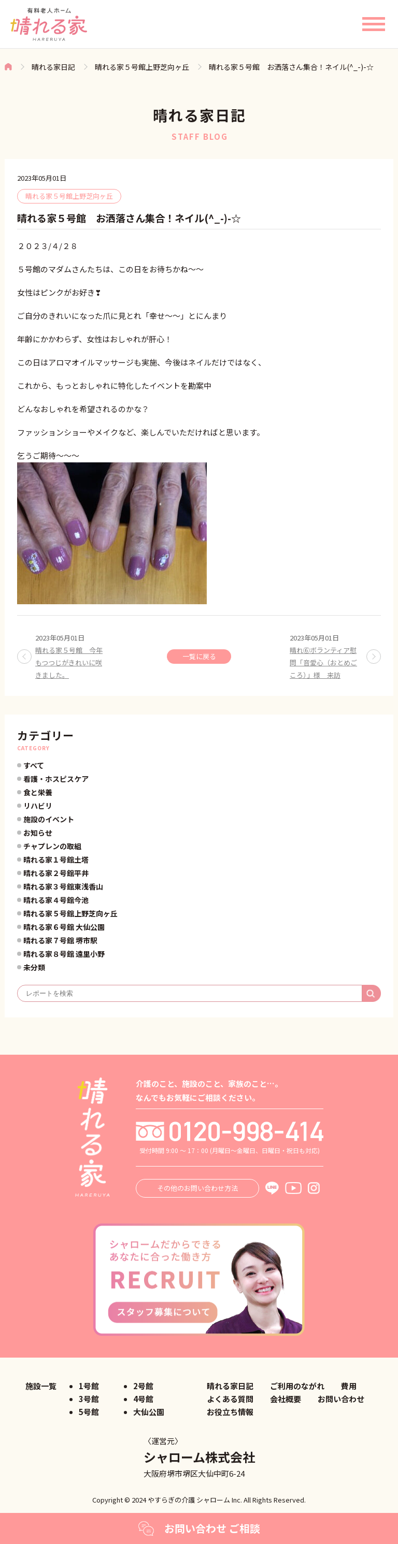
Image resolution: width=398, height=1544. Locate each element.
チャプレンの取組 (52, 846)
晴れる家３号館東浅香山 (63, 886)
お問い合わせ (341, 1398)
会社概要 (285, 1398)
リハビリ (37, 805)
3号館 (89, 1398)
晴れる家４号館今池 (56, 900)
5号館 (89, 1411)
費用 (349, 1385)
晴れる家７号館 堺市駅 (60, 940)
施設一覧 (40, 1385)
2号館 (143, 1385)
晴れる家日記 (53, 66)
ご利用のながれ (297, 1385)
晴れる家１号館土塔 (56, 859)
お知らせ (37, 832)
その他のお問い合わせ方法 (197, 1188)
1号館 (89, 1385)
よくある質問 (230, 1398)
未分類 (34, 967)
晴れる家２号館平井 (56, 873)
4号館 (143, 1398)
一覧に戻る (199, 656)
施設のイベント (48, 819)
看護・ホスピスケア (56, 779)
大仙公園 (148, 1411)
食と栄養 (37, 792)
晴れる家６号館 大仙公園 (64, 927)
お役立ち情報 (230, 1411)
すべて (33, 765)
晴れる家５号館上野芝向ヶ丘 (142, 66)
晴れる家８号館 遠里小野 (64, 954)
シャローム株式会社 (199, 1457)
